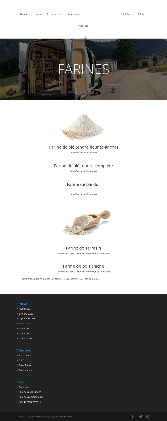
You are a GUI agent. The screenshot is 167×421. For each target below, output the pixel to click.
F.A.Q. (22, 360)
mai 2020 (24, 333)
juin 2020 (24, 328)
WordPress (37, 416)
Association (74, 14)
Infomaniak (66, 416)
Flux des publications (30, 391)
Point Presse (126, 14)
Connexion (24, 387)
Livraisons (37, 14)
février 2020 (25, 338)
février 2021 (25, 308)
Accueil (24, 14)
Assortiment (54, 14)
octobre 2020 (26, 313)
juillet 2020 (24, 323)
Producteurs (25, 370)
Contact (83, 25)
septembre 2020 (27, 318)
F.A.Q (140, 14)
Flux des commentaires (31, 396)
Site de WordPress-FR (30, 401)
